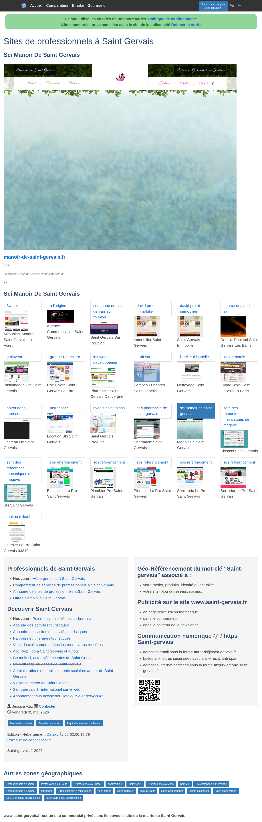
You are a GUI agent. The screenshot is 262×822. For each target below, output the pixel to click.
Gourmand (96, 5)
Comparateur (57, 5)
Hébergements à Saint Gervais (59, 578)
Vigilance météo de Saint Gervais (41, 683)
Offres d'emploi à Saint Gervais (39, 598)
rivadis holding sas (109, 408)
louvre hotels (234, 357)
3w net (12, 305)
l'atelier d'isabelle (194, 357)
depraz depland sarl (236, 308)
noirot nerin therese (16, 411)
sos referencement (66, 462)
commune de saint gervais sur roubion (109, 311)
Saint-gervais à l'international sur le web (47, 689)
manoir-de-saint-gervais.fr (35, 257)
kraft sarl (144, 357)
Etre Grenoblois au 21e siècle (23, 797)
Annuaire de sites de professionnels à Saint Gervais (57, 591)
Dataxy (52, 734)
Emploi (78, 5)
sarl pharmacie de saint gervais (152, 411)
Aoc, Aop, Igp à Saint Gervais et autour (46, 651)
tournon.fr (46, 790)
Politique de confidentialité (172, 19)
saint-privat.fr (147, 790)
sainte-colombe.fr (199, 790)
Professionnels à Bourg (54, 783)
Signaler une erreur (49, 723)
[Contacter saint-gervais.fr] (239, 5)
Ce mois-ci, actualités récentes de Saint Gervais (53, 658)
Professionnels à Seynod (20, 790)
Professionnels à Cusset (87, 783)
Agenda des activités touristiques (41, 625)
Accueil (36, 5)
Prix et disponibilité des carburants (62, 618)
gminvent (14, 357)
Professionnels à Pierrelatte (211, 783)
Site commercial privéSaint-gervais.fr (213, 6)
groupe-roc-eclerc (65, 357)
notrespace (59, 408)
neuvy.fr (184, 783)
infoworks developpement (106, 360)
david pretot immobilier (147, 308)
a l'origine (58, 305)
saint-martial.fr (125, 790)
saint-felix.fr (104, 790)
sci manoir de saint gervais (196, 411)
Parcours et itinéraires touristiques (42, 638)
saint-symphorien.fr (172, 790)
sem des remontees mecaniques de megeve (236, 416)
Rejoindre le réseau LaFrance (83, 723)
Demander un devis (21, 723)
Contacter (47, 706)
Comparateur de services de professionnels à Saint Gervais (63, 585)
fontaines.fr (135, 783)
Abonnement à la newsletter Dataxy (58, 696)
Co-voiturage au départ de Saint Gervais (47, 664)
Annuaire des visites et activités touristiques (50, 632)
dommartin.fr (115, 783)
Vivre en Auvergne (225, 790)
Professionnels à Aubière (20, 783)
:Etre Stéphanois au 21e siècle (63, 797)
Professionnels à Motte (161, 783)
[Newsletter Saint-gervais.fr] (232, 5)
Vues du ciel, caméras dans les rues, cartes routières (58, 644)
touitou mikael (18, 517)
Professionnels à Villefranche (75, 790)
